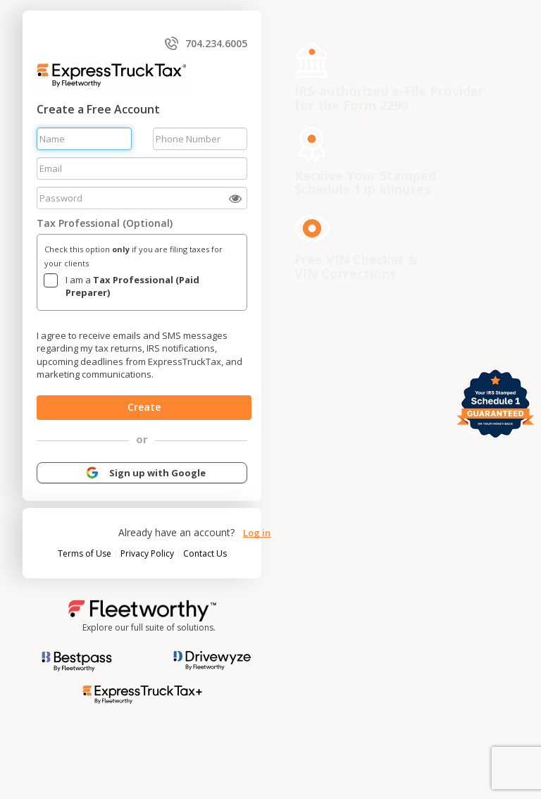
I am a (132, 286)
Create (144, 407)
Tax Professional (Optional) (105, 223)
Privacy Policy (148, 553)
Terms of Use (85, 553)
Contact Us (205, 553)
